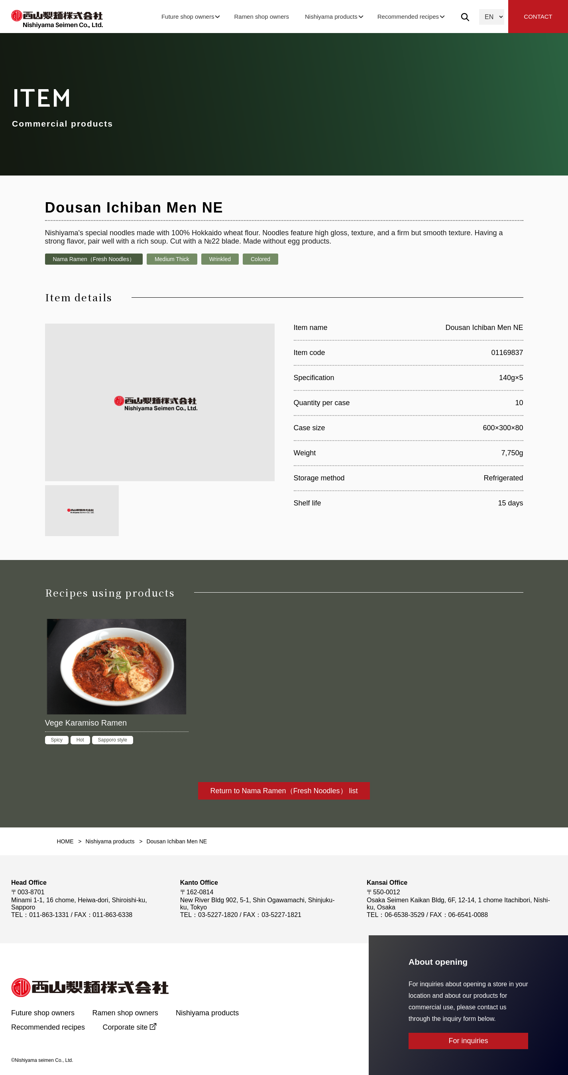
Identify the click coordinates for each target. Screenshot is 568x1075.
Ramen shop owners (261, 16)
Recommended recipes (408, 16)
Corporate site (125, 1027)
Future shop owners (187, 16)
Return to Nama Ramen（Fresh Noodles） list (284, 791)
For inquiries (468, 1041)
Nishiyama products (331, 16)
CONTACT (538, 16)
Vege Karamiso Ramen (86, 722)
